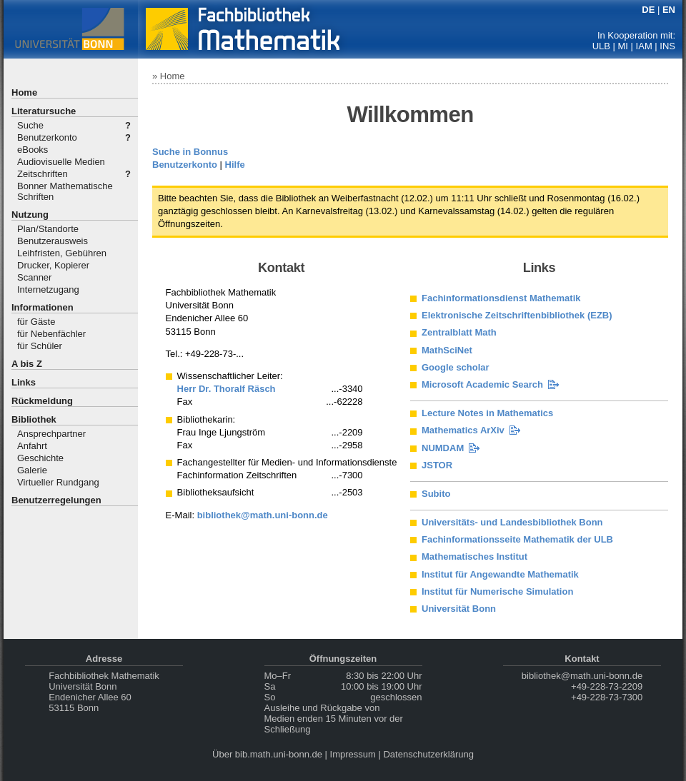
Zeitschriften (42, 173)
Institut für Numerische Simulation (497, 591)
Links (23, 382)
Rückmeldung (42, 400)
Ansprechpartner (51, 433)
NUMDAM (443, 448)
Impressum (353, 754)
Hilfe (235, 164)
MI (623, 46)
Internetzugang (48, 289)
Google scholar (455, 367)
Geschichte (40, 458)
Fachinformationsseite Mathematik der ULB (517, 539)
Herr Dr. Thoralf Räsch (226, 388)
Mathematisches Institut (474, 556)
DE (648, 9)
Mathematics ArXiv (463, 430)
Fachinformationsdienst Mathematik (501, 298)
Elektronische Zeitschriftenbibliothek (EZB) (517, 315)
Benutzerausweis (52, 241)
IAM (644, 46)
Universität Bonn (459, 608)
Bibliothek (33, 419)
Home (24, 92)
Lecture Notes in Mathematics (487, 413)
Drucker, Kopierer (53, 265)
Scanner (34, 277)
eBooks (32, 149)
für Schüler (39, 346)
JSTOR (437, 465)
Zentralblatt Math (459, 332)
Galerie (32, 470)
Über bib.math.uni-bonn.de (267, 754)
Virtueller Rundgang (58, 482)
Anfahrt (32, 445)
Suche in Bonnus (190, 151)
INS (667, 46)
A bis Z (26, 363)
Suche (30, 125)
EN (668, 9)
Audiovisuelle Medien (61, 161)
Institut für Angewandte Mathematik (500, 574)
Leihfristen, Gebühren (61, 253)
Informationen (42, 307)
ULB (601, 46)
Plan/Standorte (48, 228)
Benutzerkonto (47, 137)
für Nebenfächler (51, 333)
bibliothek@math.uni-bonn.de (262, 515)
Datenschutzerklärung (428, 754)
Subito (436, 493)
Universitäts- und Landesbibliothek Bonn (512, 522)
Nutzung (30, 214)
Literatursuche (43, 111)
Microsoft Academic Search (482, 384)
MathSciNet (447, 350)
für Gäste (36, 321)
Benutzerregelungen (56, 500)
